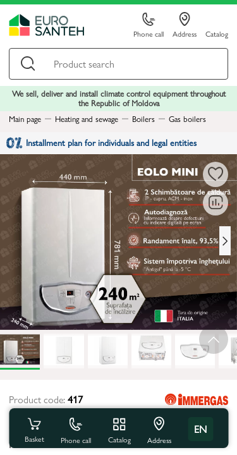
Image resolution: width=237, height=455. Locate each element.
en (200, 429)
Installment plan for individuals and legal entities (101, 142)
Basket (34, 429)
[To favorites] (215, 174)
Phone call (148, 26)
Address (185, 25)
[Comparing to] (215, 202)
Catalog (216, 33)
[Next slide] (225, 240)
